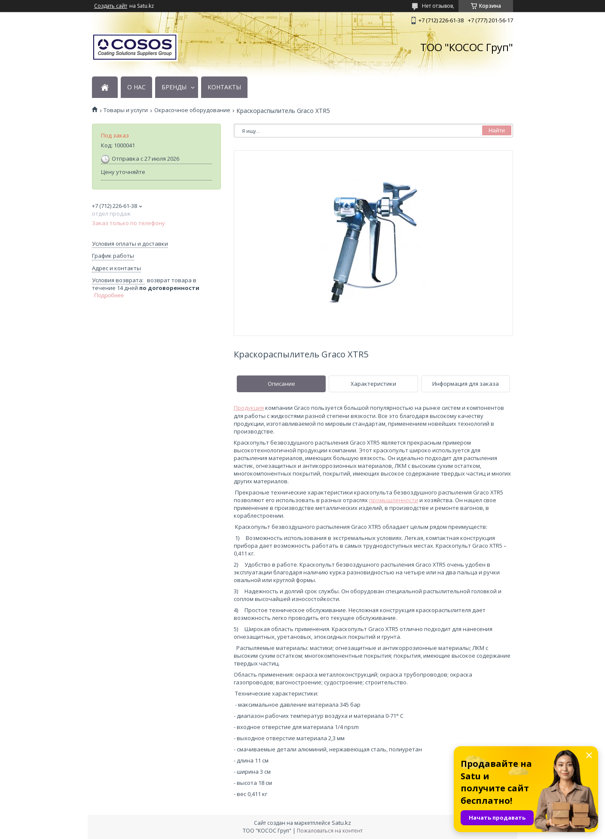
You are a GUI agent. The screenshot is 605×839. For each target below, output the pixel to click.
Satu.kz (341, 823)
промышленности (393, 500)
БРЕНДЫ (174, 87)
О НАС (136, 87)
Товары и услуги (126, 110)
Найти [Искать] (497, 130)
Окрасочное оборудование (192, 110)
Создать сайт (110, 6)
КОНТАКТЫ (224, 87)
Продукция (249, 408)
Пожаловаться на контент (330, 830)
